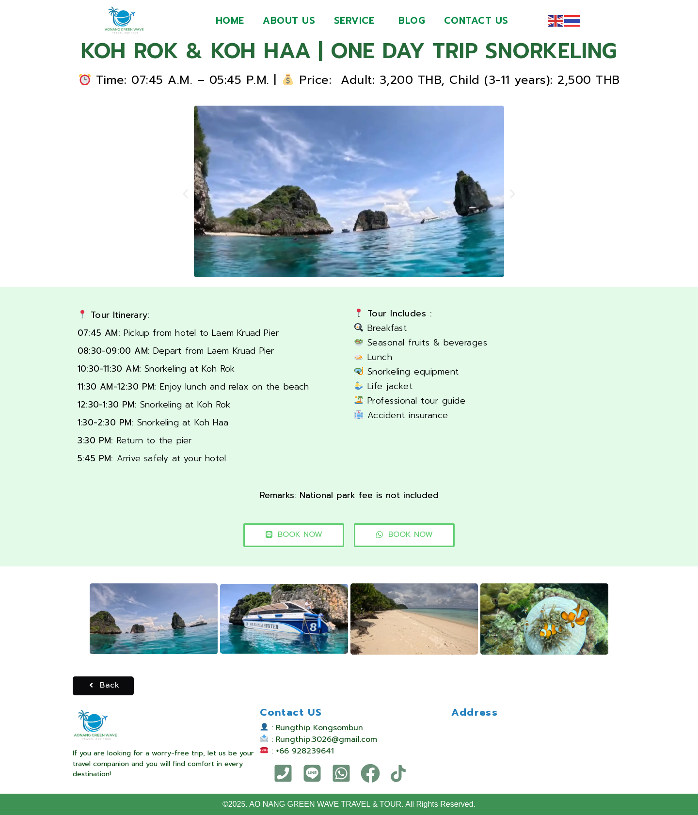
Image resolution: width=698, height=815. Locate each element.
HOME (228, 21)
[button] (185, 194)
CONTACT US (477, 21)
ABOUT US (288, 21)
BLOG (412, 21)
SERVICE (354, 21)
